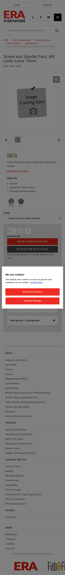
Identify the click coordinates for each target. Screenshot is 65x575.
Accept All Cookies (32, 292)
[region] (32, 287)
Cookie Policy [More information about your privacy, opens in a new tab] (36, 282)
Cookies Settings (32, 301)
